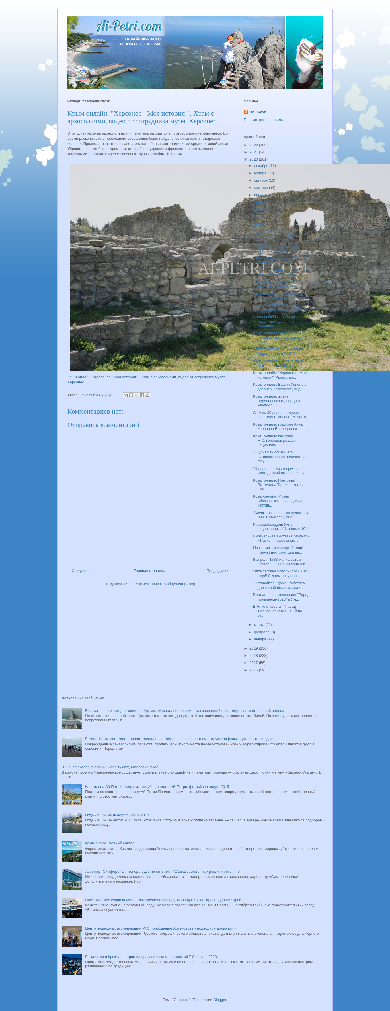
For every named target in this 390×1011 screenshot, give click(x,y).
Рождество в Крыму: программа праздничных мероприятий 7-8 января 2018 (151, 956)
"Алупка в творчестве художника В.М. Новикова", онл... (281, 515)
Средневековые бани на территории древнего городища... (274, 321)
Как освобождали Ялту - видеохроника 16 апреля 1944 (281, 526)
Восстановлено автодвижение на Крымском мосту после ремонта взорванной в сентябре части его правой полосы (185, 710)
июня (259, 209)
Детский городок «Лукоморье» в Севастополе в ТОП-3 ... (280, 351)
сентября (262, 187)
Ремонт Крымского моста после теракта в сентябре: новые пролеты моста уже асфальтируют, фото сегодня (179, 739)
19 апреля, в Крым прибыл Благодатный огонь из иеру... (280, 470)
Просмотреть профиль (263, 120)
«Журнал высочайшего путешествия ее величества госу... (279, 456)
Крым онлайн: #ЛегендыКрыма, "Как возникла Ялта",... (280, 363)
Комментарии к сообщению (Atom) (165, 584)
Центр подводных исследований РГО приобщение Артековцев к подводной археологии (160, 928)
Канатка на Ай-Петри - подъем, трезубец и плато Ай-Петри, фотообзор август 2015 (157, 786)
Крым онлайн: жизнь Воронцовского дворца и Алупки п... (276, 400)
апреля (261, 224)
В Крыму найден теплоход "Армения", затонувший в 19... (281, 307)
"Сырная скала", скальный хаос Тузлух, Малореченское (110, 767)
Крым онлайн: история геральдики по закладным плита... (277, 337)
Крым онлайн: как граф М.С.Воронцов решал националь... (274, 440)
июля (259, 202)
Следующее (82, 570)
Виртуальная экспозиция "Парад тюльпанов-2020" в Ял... (281, 597)
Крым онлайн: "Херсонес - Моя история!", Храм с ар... (280, 375)
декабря (261, 165)
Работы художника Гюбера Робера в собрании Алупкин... (281, 295)
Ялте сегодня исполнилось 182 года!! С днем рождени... (280, 573)
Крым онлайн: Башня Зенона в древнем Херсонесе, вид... (279, 386)
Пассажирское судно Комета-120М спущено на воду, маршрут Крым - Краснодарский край (163, 900)
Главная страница (149, 570)
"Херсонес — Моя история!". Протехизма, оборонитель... (279, 248)
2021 (254, 152)
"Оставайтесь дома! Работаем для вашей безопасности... (279, 585)
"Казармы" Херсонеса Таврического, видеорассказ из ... (279, 234)
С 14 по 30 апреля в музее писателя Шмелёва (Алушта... (281, 414)
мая (258, 217)
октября (261, 180)
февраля (262, 632)
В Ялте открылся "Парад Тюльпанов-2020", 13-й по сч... (277, 610)
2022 (254, 145)
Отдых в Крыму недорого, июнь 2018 (117, 815)
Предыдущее (217, 570)
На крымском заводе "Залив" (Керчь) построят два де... (278, 550)
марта (260, 624)
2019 (254, 648)
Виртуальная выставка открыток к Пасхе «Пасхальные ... (281, 538)
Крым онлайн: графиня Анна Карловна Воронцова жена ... (280, 426)
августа (261, 195)
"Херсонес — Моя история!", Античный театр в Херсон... (279, 284)
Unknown (257, 112)
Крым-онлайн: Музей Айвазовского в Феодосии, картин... (278, 500)
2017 (254, 663)
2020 (254, 159)
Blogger (219, 1000)
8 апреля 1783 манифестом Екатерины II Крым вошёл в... (280, 561)
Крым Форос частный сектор (109, 843)
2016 (254, 670)
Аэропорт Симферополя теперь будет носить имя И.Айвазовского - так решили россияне (162, 871)
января (260, 639)
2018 (254, 655)
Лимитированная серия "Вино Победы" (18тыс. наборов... (279, 260)
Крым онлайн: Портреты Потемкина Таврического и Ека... (278, 484)
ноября (261, 173)
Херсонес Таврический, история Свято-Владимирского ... (281, 272)
